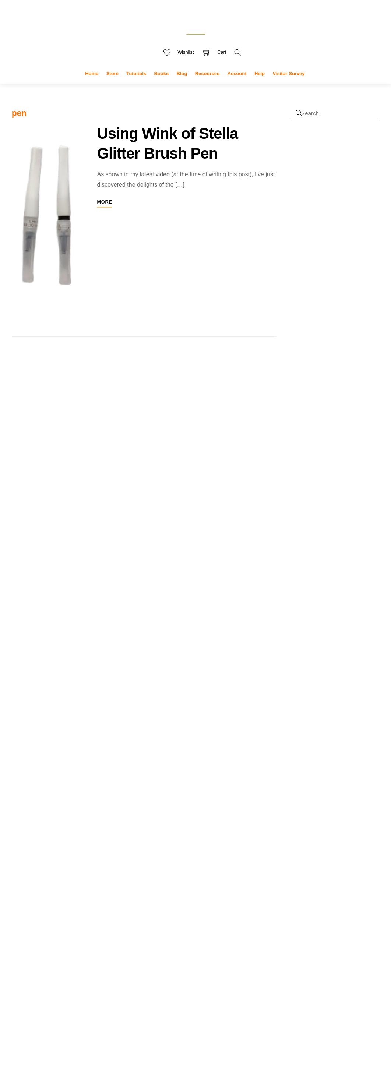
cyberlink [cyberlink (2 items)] (70, 885)
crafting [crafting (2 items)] (21, 885)
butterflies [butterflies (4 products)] (171, 872)
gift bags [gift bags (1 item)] (111, 897)
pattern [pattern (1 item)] (83, 924)
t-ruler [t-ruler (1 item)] (102, 945)
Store (112, 85)
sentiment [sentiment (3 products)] (230, 976)
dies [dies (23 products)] (234, 911)
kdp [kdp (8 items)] (41, 910)
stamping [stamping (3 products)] (148, 1005)
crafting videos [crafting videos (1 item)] (45, 885)
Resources (207, 85)
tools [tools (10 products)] (170, 1019)
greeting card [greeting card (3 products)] (230, 947)
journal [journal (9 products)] (172, 962)
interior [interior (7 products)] (148, 963)
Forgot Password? (314, 274)
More (104, 213)
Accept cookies (64, 1031)
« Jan (271, 924)
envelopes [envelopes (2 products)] (198, 930)
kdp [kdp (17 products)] (192, 962)
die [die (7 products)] (201, 912)
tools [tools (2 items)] (115, 945)
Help (259, 85)
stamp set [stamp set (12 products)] (213, 1003)
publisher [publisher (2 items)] (23, 945)
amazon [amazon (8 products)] (181, 859)
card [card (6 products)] (191, 871)
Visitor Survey (288, 85)
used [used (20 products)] (190, 1018)
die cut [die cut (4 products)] (216, 913)
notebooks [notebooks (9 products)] (155, 975)
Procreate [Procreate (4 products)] (206, 976)
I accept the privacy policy (332, 425)
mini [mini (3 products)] (206, 963)
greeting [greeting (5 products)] (204, 947)
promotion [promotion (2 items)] (90, 933)
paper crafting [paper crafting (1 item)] (64, 924)
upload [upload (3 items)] (74, 958)
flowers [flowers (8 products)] (219, 929)
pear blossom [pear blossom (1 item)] (103, 924)
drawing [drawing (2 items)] (74, 896)
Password (317, 191)
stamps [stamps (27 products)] (176, 1003)
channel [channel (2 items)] (68, 873)
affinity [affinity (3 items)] (34, 861)
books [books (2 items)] (90, 861)
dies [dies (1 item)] (44, 897)
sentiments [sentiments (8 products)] (155, 988)
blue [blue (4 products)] (230, 860)
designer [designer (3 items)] (25, 896)
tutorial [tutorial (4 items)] (24, 957)
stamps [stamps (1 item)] (88, 945)
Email (297, 399)
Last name (303, 374)
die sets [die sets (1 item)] (56, 897)
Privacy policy (64, 1063)
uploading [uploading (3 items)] (102, 958)
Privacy (153, 1046)
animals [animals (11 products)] (210, 859)
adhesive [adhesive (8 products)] (152, 859)
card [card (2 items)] (17, 873)
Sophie (300, 637)
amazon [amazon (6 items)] (63, 860)
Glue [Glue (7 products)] (184, 947)
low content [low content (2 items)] (66, 912)
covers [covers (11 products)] (220, 883)
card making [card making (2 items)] (40, 873)
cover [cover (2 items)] (112, 873)
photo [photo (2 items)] (19, 933)
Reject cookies (64, 1048)
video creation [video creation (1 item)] (42, 972)
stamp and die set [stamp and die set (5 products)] (221, 988)
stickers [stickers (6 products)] (149, 1020)
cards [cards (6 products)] (207, 871)
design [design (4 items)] (96, 884)
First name (303, 349)
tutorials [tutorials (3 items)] (50, 958)
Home (91, 85)
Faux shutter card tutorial (335, 540)
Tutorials (136, 85)
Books (161, 85)
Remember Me (321, 223)
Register (301, 264)
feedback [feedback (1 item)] (94, 897)
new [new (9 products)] (219, 962)
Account (237, 85)
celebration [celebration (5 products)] (231, 871)
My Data (179, 1046)
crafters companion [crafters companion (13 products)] (174, 896)
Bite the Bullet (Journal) (347, 687)
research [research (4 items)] (52, 944)
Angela (300, 613)
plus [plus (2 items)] (33, 933)
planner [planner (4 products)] (184, 976)
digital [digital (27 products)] (173, 928)
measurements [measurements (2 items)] (31, 924)
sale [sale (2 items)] (75, 945)
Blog (182, 85)
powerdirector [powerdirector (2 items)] (57, 933)
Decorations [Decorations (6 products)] (178, 912)
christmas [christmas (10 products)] (155, 883)
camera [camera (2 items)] (109, 861)
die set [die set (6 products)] (147, 930)
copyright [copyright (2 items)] (91, 873)
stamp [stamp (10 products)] (185, 988)
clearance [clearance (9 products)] (189, 883)
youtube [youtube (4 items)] (70, 970)
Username (317, 160)
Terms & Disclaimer (218, 1046)
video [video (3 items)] (20, 971)
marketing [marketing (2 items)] (96, 912)
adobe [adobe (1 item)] (17, 862)
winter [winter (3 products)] (209, 1020)
